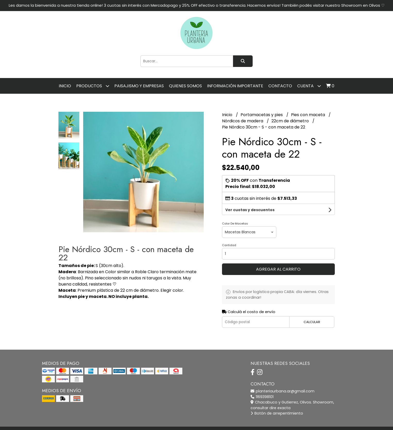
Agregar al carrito (278, 258)
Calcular (312, 311)
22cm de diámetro (290, 121)
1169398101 (262, 386)
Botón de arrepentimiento (277, 402)
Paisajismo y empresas (139, 86)
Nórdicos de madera (243, 121)
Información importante (235, 86)
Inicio (65, 86)
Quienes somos (185, 86)
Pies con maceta (308, 115)
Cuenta (309, 86)
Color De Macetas (235, 213)
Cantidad (229, 234)
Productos (92, 86)
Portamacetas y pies (262, 115)
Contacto (280, 86)
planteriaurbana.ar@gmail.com (282, 380)
